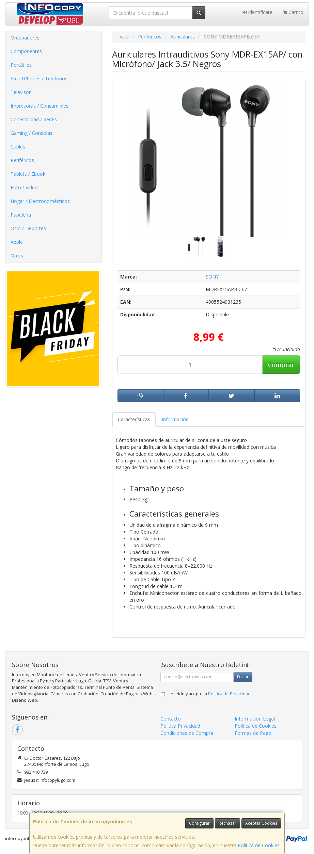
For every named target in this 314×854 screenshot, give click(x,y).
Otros (17, 255)
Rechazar (227, 823)
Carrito (293, 12)
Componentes (26, 51)
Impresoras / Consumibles (39, 105)
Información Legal (255, 718)
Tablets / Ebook (28, 174)
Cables (18, 146)
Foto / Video (24, 187)
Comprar (281, 365)
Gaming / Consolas (31, 133)
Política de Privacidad (229, 694)
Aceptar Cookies (261, 823)
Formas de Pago (253, 733)
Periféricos (22, 160)
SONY (212, 276)
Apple (17, 242)
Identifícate (257, 12)
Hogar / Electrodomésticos (40, 201)
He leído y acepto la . (210, 694)
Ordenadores (25, 37)
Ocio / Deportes (28, 228)
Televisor (21, 92)
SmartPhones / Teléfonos (39, 78)
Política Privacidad (180, 726)
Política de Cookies (259, 845)
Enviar (243, 677)
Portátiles (21, 65)
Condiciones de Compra (186, 733)
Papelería (21, 214)
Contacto (170, 718)
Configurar (199, 823)
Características (134, 419)
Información (175, 419)
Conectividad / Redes (34, 119)
